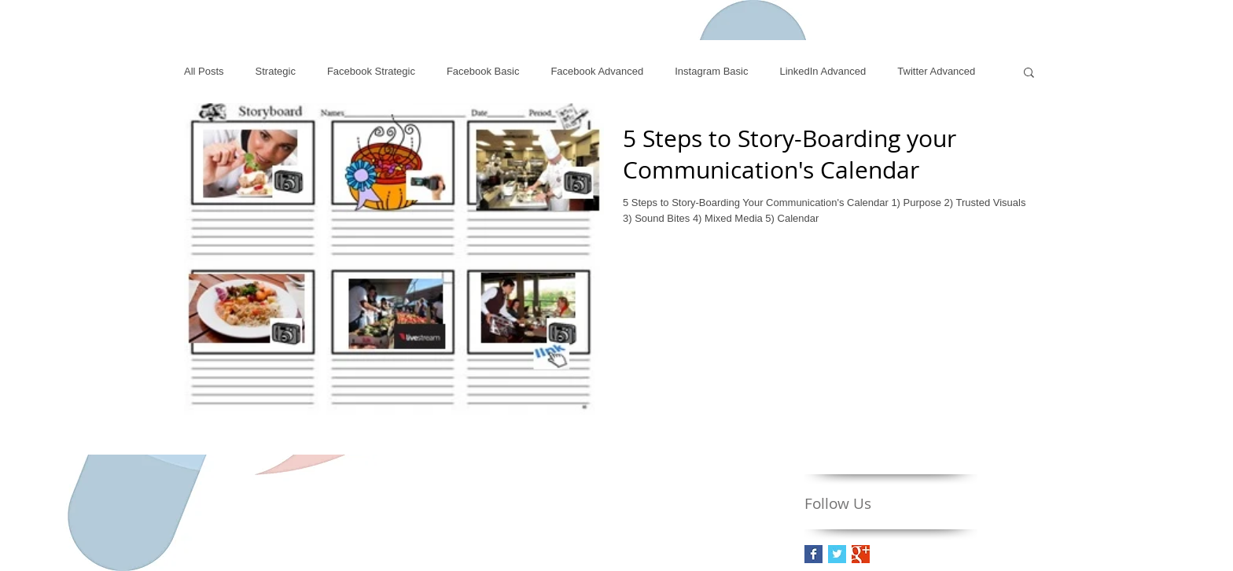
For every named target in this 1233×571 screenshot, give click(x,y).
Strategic (276, 71)
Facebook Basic (483, 71)
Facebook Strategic (371, 71)
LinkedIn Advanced (822, 71)
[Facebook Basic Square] (813, 554)
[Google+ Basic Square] (861, 554)
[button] (1028, 73)
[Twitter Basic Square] (837, 554)
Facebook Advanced (596, 71)
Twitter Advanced (936, 71)
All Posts (204, 71)
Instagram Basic (711, 71)
